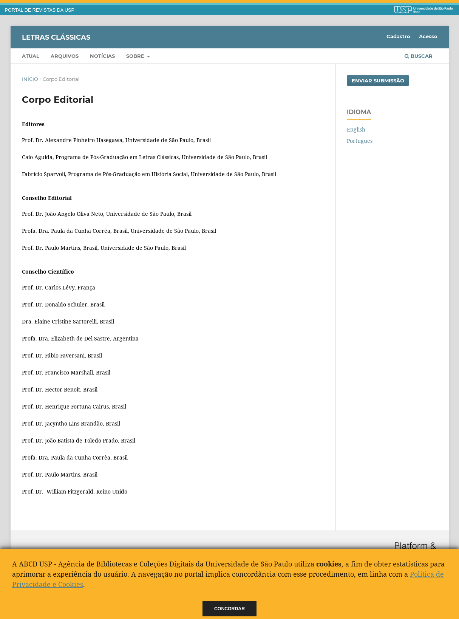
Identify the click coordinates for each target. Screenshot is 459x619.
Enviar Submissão (378, 80)
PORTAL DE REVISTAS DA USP (39, 10)
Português (359, 140)
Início (30, 79)
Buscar (419, 56)
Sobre (136, 56)
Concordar (229, 608)
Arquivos (65, 56)
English (356, 129)
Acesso (428, 36)
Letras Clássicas (56, 37)
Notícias (102, 56)
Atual (30, 56)
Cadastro (398, 36)
